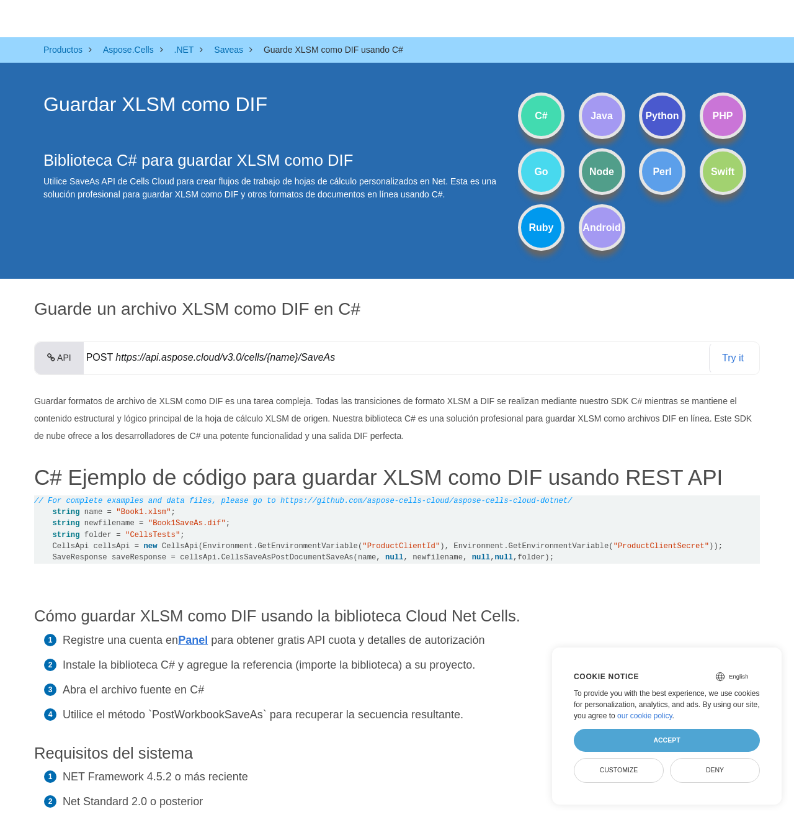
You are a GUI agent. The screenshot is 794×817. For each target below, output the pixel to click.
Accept (666, 740)
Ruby (541, 227)
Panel (193, 640)
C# (541, 116)
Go (541, 171)
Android (601, 227)
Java (602, 116)
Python (662, 116)
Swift (722, 171)
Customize (619, 770)
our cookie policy (644, 715)
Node (601, 171)
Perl (662, 171)
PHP (723, 116)
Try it (733, 358)
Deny (715, 770)
